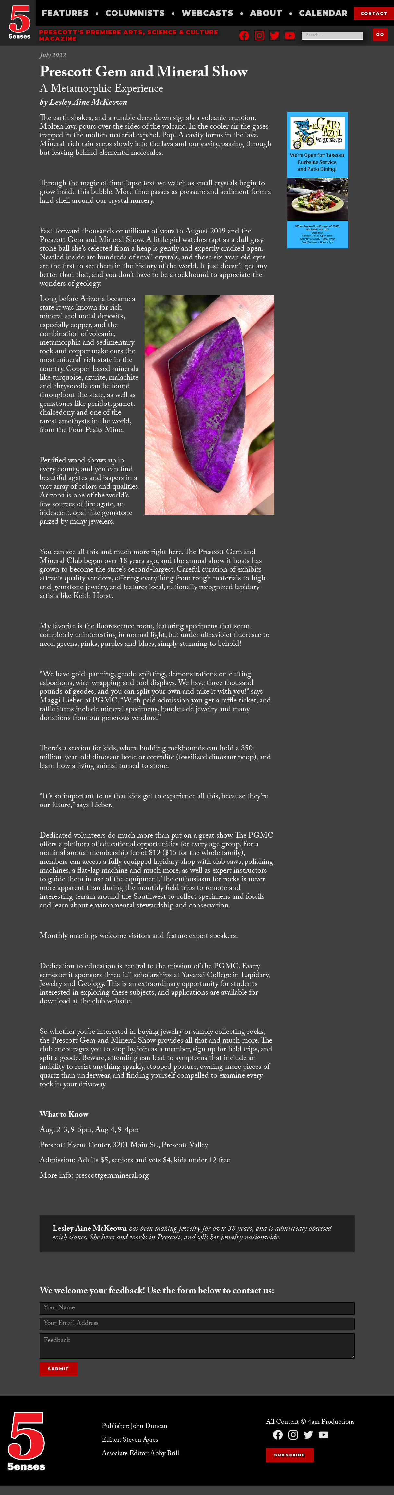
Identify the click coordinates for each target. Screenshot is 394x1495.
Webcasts (207, 13)
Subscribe (289, 1455)
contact (374, 13)
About (266, 13)
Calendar (323, 13)
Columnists (135, 13)
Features (65, 13)
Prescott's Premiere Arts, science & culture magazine (128, 35)
